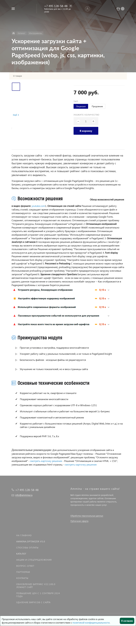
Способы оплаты (27, 547)
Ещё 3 (16, 115)
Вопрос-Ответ (25, 565)
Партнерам (23, 571)
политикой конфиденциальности (91, 622)
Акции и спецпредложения (34, 559)
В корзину (86, 130)
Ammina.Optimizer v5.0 (30, 541)
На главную (24, 535)
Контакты (22, 578)
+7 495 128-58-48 (55, 6)
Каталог (21, 553)
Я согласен (127, 620)
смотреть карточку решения (46, 460)
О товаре (17, 76)
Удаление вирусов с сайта (33, 602)
